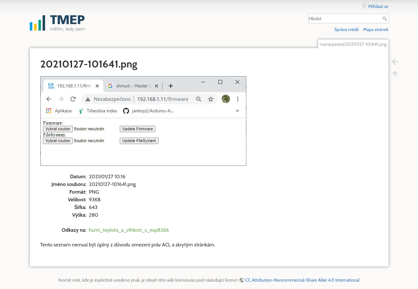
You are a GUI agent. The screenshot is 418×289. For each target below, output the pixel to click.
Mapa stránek (376, 29)
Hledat (385, 18)
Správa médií (346, 29)
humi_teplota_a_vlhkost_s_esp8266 (129, 230)
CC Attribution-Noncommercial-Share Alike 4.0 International (302, 280)
